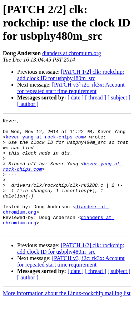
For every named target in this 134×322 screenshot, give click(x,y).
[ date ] (76, 97)
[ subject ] (119, 97)
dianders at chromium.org (71, 53)
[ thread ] (95, 97)
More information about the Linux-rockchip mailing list (66, 316)
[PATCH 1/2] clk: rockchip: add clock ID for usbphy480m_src (70, 75)
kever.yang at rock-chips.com (45, 141)
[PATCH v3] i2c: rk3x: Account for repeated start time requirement (71, 88)
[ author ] (28, 104)
